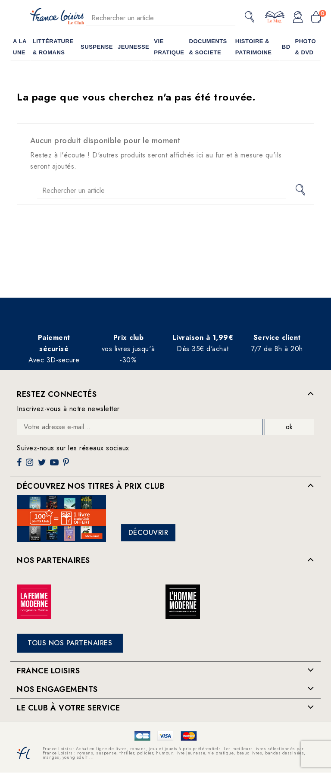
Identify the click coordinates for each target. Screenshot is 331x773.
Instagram (30, 465)
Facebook (20, 465)
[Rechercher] (160, 17)
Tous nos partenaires (70, 643)
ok (289, 427)
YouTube (55, 465)
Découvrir (148, 532)
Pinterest (67, 465)
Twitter (43, 465)
